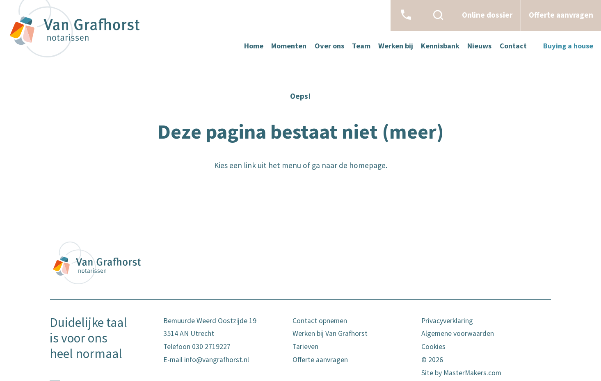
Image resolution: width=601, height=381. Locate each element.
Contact (513, 45)
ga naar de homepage (349, 165)
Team (361, 45)
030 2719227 (211, 346)
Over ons (329, 45)
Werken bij (395, 45)
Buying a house (568, 45)
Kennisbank (440, 45)
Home (253, 45)
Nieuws (479, 45)
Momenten (288, 45)
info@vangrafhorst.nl (216, 359)
